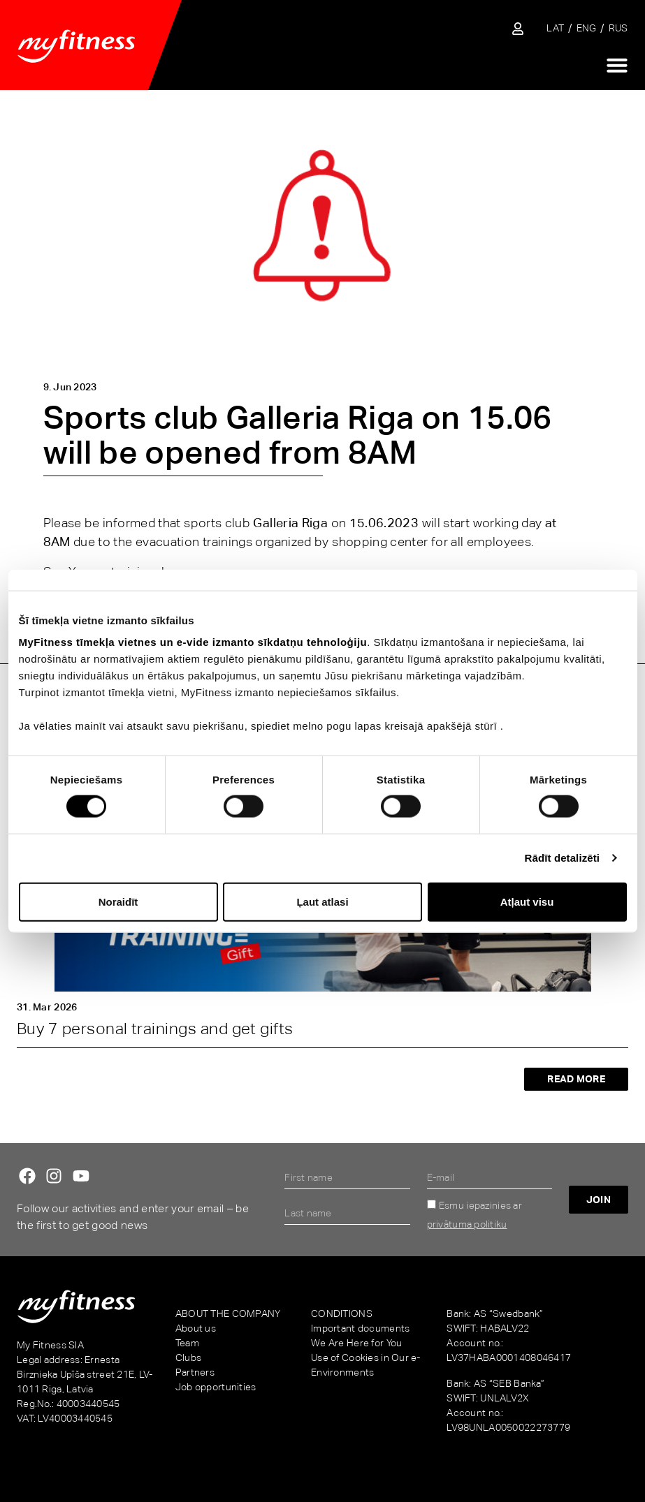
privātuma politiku (467, 1224)
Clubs (188, 1357)
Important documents (360, 1328)
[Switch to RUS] (618, 28)
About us (195, 1328)
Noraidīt (118, 901)
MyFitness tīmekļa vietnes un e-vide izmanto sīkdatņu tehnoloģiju (193, 642)
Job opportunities (215, 1386)
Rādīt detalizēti (562, 858)
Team (187, 1342)
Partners (195, 1372)
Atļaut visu (527, 901)
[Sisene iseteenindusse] (518, 28)
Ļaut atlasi (322, 901)
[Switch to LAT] (555, 28)
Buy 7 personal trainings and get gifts (155, 1028)
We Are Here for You (356, 1342)
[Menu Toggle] (617, 65)
